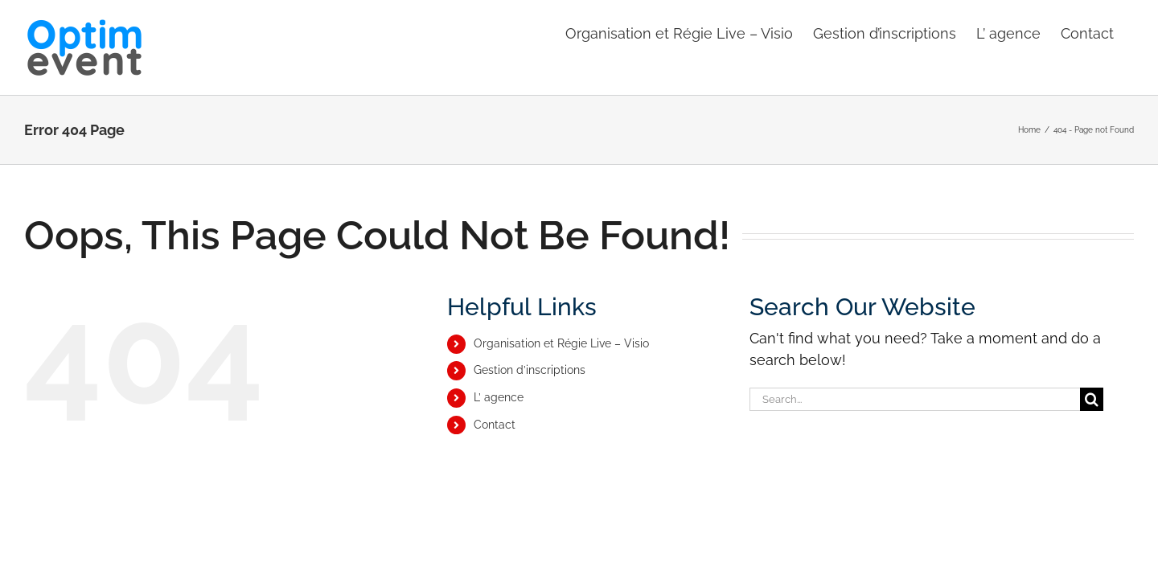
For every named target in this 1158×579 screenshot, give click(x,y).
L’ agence (499, 397)
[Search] (1091, 399)
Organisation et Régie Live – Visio (561, 343)
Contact (494, 424)
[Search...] (914, 399)
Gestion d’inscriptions (529, 369)
